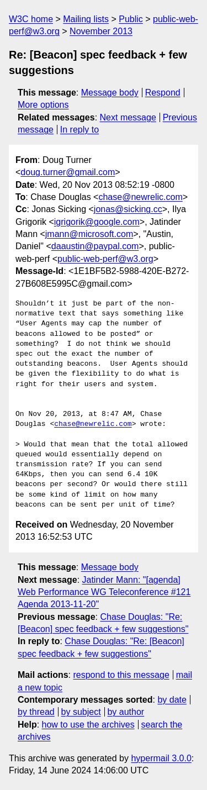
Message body (110, 92)
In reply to (79, 129)
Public (131, 19)
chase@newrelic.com (140, 197)
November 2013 (101, 31)
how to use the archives (88, 724)
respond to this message (121, 675)
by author (125, 712)
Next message (128, 117)
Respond (163, 92)
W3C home (31, 19)
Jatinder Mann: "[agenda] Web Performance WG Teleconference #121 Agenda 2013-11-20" (104, 592)
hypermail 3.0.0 (161, 758)
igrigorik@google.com (97, 222)
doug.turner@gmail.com (67, 172)
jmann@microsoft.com (89, 234)
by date (171, 699)
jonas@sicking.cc (128, 209)
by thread (36, 712)
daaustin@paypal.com (95, 246)
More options (43, 104)
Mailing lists (86, 19)
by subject (81, 712)
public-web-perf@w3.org (105, 259)
